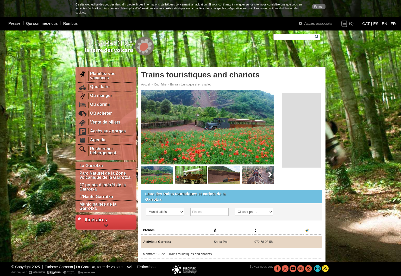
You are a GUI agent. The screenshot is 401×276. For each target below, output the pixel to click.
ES (375, 23)
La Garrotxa (91, 165)
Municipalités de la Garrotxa (97, 206)
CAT (366, 23)
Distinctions (146, 267)
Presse (14, 23)
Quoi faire (160, 84)
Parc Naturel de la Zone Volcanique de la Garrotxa (104, 175)
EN (384, 23)
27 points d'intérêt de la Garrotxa (102, 187)
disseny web (53, 272)
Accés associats (315, 23)
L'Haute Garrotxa (96, 196)
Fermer (318, 6)
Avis (130, 267)
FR (393, 23)
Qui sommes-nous (42, 23)
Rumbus (70, 23)
